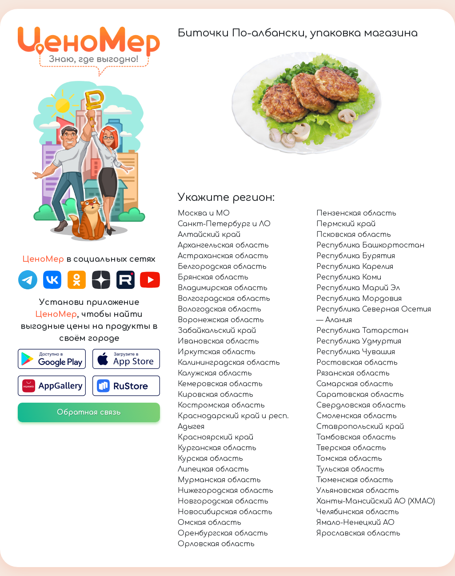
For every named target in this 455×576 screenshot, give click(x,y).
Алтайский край (209, 235)
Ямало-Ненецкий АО (355, 523)
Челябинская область (357, 512)
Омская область (209, 523)
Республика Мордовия (359, 299)
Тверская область (351, 448)
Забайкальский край (217, 331)
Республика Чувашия (355, 352)
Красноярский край (215, 437)
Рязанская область (353, 373)
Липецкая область (213, 469)
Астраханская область (223, 256)
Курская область (210, 459)
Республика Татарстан (362, 331)
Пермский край (345, 224)
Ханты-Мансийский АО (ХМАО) (375, 501)
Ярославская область (358, 533)
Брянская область (213, 277)
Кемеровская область (220, 384)
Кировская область (215, 395)
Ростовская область (357, 363)
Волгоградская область (224, 299)
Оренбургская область (223, 533)
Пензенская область (356, 213)
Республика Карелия (354, 267)
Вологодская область (219, 309)
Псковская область (353, 235)
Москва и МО (204, 213)
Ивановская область (218, 341)
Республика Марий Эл (358, 288)
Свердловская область (361, 405)
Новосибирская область (225, 512)
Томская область (349, 459)
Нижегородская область (225, 491)
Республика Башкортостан (370, 245)
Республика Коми (348, 277)
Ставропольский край (360, 427)
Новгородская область (223, 501)
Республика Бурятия (355, 256)
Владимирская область (222, 288)
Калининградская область (229, 363)
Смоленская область (356, 416)
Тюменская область (354, 480)
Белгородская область (222, 267)
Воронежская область (221, 320)
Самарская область (354, 384)
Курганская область (217, 448)
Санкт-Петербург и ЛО (224, 224)
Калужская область (215, 373)
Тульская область (350, 469)
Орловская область (216, 544)
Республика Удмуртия (358, 341)
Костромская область (221, 405)
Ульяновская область (357, 491)
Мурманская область (219, 480)
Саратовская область (360, 395)
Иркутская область (216, 352)
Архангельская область (223, 245)
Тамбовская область (356, 437)
